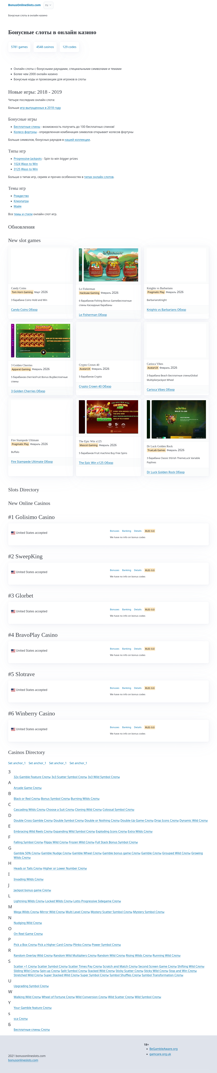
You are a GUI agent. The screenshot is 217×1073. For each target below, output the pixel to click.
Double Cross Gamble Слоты (33, 820)
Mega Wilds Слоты (26, 912)
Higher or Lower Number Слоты (65, 868)
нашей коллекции (77, 140)
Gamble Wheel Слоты (87, 853)
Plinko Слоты (82, 945)
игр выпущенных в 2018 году (40, 108)
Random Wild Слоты (111, 955)
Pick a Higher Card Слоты (55, 945)
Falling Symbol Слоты (28, 842)
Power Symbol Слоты (106, 945)
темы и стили (23, 214)
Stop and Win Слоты (183, 971)
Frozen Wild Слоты (81, 842)
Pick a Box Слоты (25, 945)
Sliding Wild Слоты (26, 971)
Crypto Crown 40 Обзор (95, 386)
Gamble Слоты (151, 853)
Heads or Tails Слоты (28, 868)
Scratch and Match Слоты (120, 966)
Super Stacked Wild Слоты (62, 975)
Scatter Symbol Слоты (53, 966)
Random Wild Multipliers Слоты (74, 955)
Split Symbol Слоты (74, 971)
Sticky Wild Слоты (156, 971)
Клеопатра (21, 201)
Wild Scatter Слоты (121, 997)
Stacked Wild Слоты (101, 971)
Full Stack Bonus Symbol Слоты (116, 842)
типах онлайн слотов (99, 177)
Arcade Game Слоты (28, 788)
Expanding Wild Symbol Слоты (74, 831)
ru (46, 5)
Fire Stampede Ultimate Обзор (32, 462)
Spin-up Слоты (50, 971)
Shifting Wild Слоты (191, 966)
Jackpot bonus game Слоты (32, 890)
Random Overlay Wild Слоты (33, 955)
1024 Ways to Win (26, 164)
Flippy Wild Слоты (56, 842)
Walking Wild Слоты (27, 997)
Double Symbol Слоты (69, 820)
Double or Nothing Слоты (102, 820)
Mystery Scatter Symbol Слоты (111, 912)
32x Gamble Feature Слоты (32, 777)
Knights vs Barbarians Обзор (166, 310)
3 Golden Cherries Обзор (28, 391)
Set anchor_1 (17, 763)
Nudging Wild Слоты (28, 923)
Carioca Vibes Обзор (161, 390)
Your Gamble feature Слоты (33, 1008)
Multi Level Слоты (78, 912)
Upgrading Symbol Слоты (31, 986)
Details (138, 530)
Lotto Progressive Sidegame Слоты (97, 901)
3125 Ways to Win (26, 169)
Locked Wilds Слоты (59, 901)
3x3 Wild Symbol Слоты (104, 777)
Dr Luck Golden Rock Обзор (166, 472)
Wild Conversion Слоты (91, 997)
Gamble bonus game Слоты (121, 853)
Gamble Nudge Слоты (56, 853)
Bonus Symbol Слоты (55, 799)
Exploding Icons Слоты (111, 831)
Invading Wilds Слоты (28, 879)
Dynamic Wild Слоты (193, 820)
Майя (17, 206)
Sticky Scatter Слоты (129, 971)
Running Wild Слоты (166, 955)
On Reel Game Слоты (28, 934)
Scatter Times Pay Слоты (85, 966)
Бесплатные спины (27, 127)
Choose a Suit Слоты (60, 809)
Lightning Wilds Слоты (29, 901)
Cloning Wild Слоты (88, 809)
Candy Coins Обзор (24, 310)
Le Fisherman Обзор (93, 315)
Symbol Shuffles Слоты (125, 975)
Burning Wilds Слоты (85, 799)
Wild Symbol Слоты (148, 997)
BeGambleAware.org (163, 1049)
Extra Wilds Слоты (140, 831)
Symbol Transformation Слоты (162, 975)
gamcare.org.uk (160, 1054)
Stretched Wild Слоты (28, 975)
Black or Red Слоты (27, 799)
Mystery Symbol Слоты (148, 912)
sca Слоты (21, 1019)
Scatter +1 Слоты (25, 966)
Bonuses (114, 530)
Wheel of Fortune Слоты (58, 997)
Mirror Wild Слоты (52, 912)
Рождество (21, 196)
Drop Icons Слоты (166, 820)
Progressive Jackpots (28, 159)
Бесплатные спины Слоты (32, 1030)
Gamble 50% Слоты (27, 853)
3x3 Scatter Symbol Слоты (69, 777)
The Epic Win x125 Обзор (96, 463)
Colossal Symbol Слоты (118, 809)
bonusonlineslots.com (23, 1060)
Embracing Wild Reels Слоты (33, 831)
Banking (126, 530)
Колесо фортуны (25, 132)
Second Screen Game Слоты (157, 966)
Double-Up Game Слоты (136, 820)
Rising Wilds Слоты (139, 955)
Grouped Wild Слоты (176, 853)
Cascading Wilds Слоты (29, 809)
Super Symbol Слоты (94, 975)
